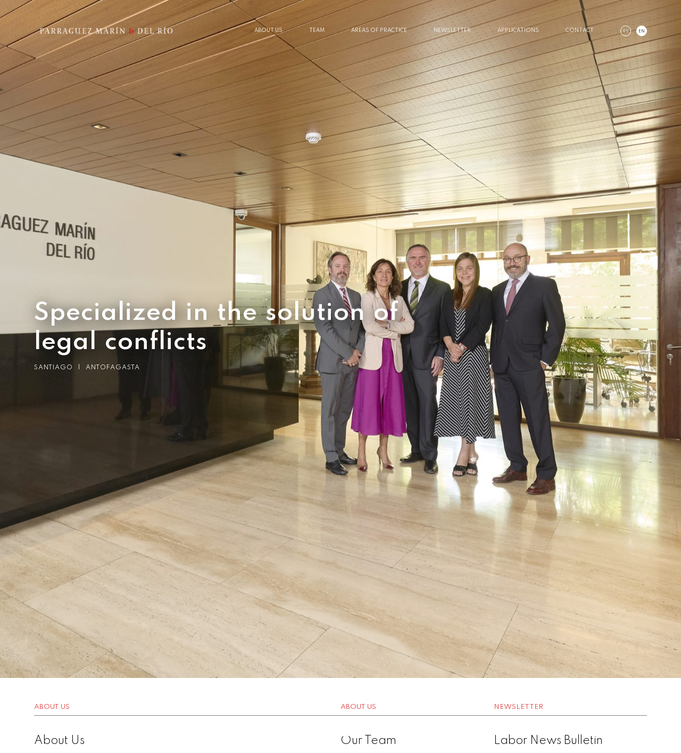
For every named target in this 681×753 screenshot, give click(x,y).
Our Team (368, 741)
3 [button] (356, 731)
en (641, 31)
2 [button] (340, 731)
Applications (518, 30)
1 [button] (324, 731)
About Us (268, 30)
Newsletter (452, 30)
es (625, 31)
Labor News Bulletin (548, 741)
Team (317, 30)
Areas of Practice (379, 30)
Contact (580, 30)
